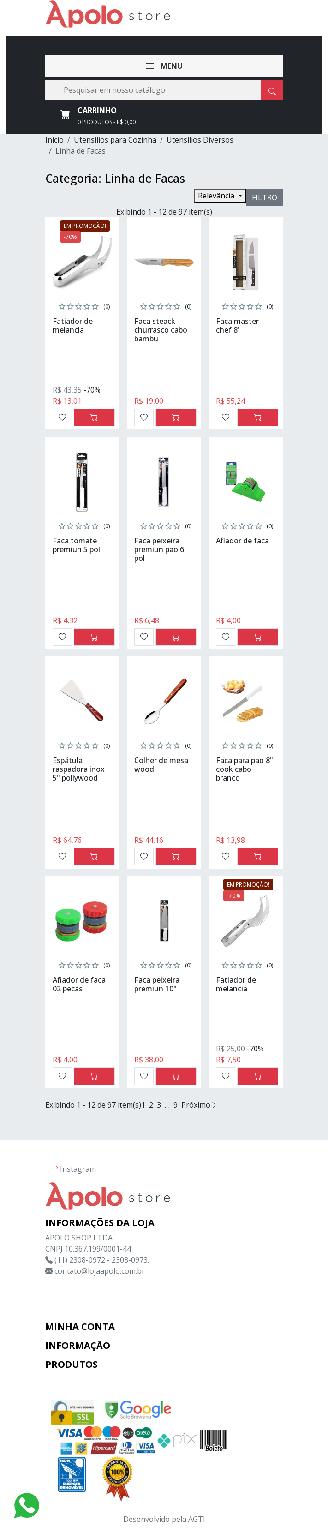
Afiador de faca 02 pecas (79, 984)
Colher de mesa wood (161, 764)
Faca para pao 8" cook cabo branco (244, 769)
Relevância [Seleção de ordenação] (217, 196)
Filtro (264, 197)
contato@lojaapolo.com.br (99, 1271)
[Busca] (164, 90)
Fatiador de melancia (73, 325)
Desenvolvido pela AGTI (164, 1519)
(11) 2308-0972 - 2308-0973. (101, 1260)
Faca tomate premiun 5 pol (76, 545)
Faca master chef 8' (237, 325)
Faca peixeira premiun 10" (156, 984)
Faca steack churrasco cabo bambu (160, 330)
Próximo (199, 1105)
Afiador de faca (242, 541)
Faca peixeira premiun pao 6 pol (159, 549)
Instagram (78, 1169)
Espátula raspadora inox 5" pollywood (79, 769)
